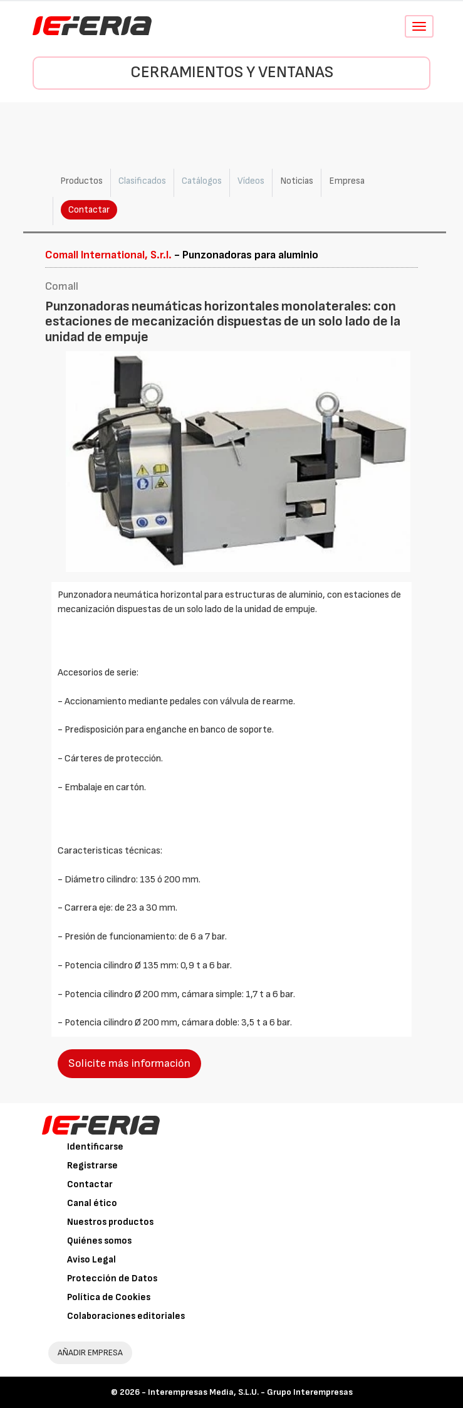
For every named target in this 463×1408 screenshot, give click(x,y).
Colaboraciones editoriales (126, 1316)
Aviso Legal (91, 1260)
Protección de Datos (112, 1278)
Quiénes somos (99, 1241)
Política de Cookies (108, 1297)
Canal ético (92, 1203)
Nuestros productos (110, 1222)
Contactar (89, 210)
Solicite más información (129, 1063)
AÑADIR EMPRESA (90, 1352)
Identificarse (95, 1147)
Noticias (296, 181)
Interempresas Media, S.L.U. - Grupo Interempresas (250, 1392)
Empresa (347, 181)
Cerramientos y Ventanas (231, 72)
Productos (81, 181)
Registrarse (92, 1166)
